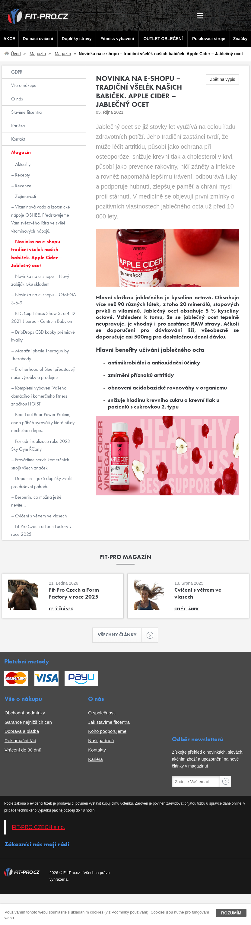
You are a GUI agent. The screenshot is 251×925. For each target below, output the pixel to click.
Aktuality (22, 164)
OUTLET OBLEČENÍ (163, 39)
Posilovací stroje (209, 39)
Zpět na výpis (222, 79)
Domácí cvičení (37, 39)
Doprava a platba (22, 731)
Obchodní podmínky (25, 713)
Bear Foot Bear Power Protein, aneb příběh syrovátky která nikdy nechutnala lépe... (43, 422)
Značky (240, 39)
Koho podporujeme (107, 731)
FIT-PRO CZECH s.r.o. (38, 828)
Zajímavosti (25, 196)
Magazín (38, 53)
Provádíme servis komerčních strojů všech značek (40, 463)
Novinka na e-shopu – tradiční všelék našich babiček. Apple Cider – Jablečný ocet (37, 253)
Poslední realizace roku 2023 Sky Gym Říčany (40, 445)
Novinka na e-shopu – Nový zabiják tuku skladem (40, 280)
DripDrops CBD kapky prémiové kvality (43, 336)
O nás (17, 99)
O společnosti (102, 713)
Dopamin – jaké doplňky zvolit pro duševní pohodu (41, 482)
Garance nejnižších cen (28, 722)
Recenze (22, 186)
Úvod (16, 53)
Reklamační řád (20, 741)
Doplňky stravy (76, 39)
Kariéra (18, 125)
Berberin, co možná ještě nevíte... (36, 501)
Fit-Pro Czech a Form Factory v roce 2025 (41, 530)
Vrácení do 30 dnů (23, 750)
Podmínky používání (129, 912)
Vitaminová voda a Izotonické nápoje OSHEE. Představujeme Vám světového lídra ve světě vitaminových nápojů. (40, 219)
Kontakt (18, 139)
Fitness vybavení (117, 39)
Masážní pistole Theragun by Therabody (40, 355)
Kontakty (97, 750)
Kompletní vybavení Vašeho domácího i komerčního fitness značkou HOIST (39, 396)
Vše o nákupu (23, 85)
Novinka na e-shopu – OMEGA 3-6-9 (43, 298)
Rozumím (231, 913)
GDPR (16, 72)
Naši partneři (101, 741)
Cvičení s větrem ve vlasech (40, 516)
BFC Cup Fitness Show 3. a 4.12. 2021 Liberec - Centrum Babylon (44, 317)
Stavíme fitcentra (26, 112)
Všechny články (120, 635)
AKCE (8, 39)
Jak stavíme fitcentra (109, 722)
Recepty (22, 175)
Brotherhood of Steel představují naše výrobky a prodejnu (43, 373)
